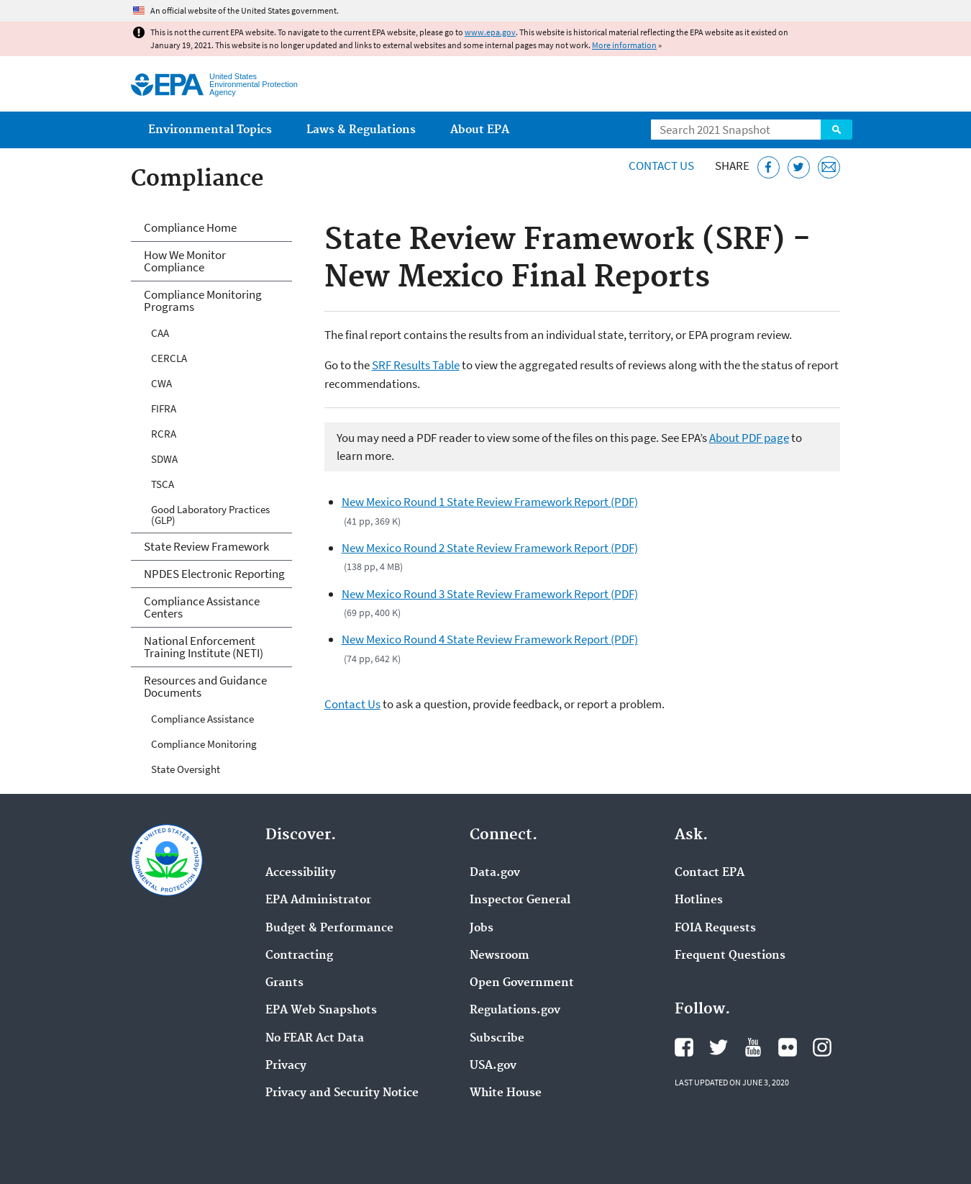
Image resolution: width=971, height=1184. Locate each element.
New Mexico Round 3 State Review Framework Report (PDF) (490, 594)
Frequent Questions (730, 955)
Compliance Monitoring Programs (203, 300)
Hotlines (699, 900)
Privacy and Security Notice (342, 1093)
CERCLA (169, 358)
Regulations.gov (515, 1010)
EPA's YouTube (753, 1047)
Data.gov (495, 873)
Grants (284, 983)
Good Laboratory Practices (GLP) (210, 514)
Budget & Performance (329, 928)
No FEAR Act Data (314, 1038)
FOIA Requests (715, 928)
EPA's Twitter (718, 1047)
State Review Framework (206, 546)
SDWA (164, 459)
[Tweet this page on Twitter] (799, 167)
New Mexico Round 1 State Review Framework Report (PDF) (490, 502)
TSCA (162, 484)
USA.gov (493, 1065)
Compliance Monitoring (204, 744)
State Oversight (185, 769)
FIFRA (163, 408)
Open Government (522, 983)
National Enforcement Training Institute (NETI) (203, 647)
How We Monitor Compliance (185, 261)
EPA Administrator (318, 900)
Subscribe (497, 1038)
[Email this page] (829, 167)
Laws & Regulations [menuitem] (361, 130)
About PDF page (749, 438)
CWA (161, 383)
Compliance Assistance (202, 719)
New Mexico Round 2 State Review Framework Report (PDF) (490, 548)
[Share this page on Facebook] (768, 167)
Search (836, 129)
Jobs (481, 928)
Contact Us (661, 165)
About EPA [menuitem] (479, 130)
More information (624, 45)
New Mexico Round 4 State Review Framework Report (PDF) (490, 639)
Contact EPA (709, 873)
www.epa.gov (490, 32)
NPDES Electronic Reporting (214, 574)
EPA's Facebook (684, 1047)
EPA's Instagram (822, 1047)
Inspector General (520, 900)
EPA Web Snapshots (321, 1010)
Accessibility (300, 873)
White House (506, 1093)
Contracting (299, 955)
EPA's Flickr (787, 1047)
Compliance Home (190, 227)
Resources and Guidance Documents (205, 686)
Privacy (285, 1065)
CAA (160, 333)
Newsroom (499, 955)
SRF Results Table (416, 365)
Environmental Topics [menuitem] (210, 130)
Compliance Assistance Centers (202, 607)
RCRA (163, 433)
